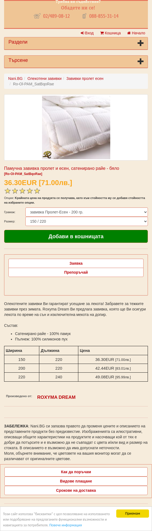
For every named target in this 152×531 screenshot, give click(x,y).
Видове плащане (76, 481)
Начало (136, 33)
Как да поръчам (76, 472)
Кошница (110, 33)
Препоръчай (76, 272)
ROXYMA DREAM (56, 397)
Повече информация (65, 525)
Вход (87, 33)
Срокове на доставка (76, 490)
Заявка (75, 263)
